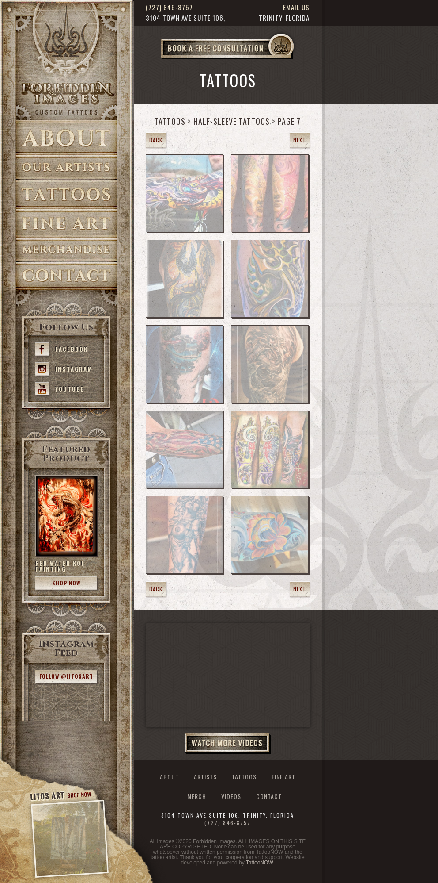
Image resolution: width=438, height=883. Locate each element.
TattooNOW (259, 863)
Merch (196, 796)
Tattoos (66, 194)
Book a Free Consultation (246, 59)
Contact (66, 276)
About (66, 137)
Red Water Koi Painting (59, 566)
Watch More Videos (228, 743)
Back (155, 140)
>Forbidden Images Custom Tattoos (66, 98)
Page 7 (289, 121)
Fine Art (66, 223)
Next (299, 140)
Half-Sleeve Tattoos (231, 121)
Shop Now (66, 583)
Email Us (296, 7)
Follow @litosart (66, 676)
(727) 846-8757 (169, 7)
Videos (231, 796)
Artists (66, 167)
